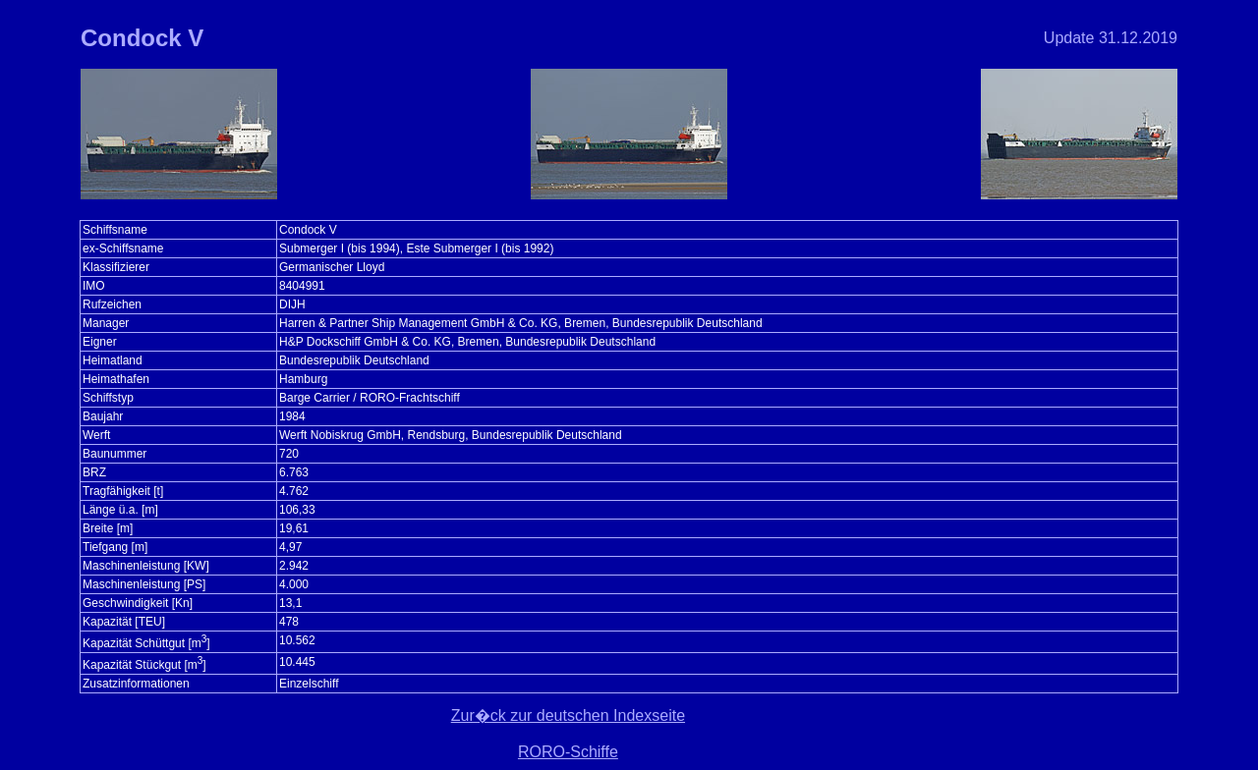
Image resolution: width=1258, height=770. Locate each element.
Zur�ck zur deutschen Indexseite (568, 715)
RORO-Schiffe (568, 751)
